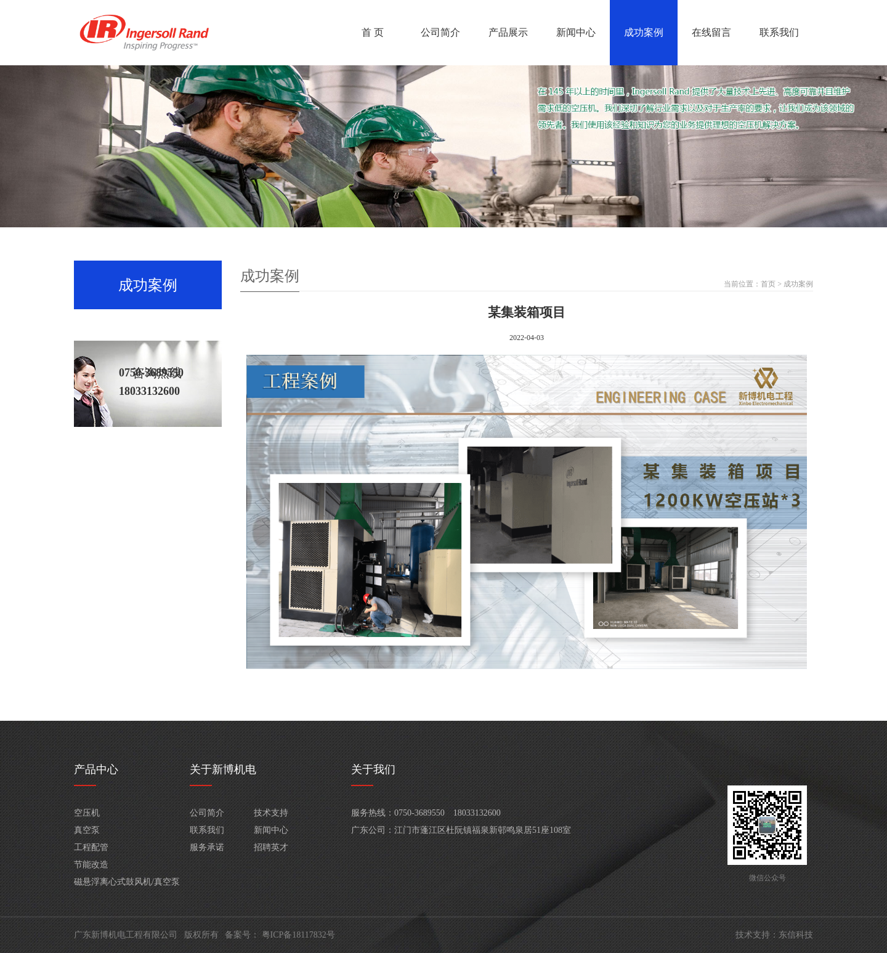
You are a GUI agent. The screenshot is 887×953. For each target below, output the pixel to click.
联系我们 (779, 32)
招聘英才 (271, 847)
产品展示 (508, 32)
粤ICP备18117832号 (298, 934)
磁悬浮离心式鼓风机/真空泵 (127, 881)
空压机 (87, 812)
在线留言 (711, 32)
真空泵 (87, 830)
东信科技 (796, 934)
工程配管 (91, 847)
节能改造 (91, 864)
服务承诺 (207, 847)
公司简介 (440, 32)
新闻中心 (576, 32)
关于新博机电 (223, 769)
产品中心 (96, 769)
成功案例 (643, 32)
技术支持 (271, 812)
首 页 (373, 32)
